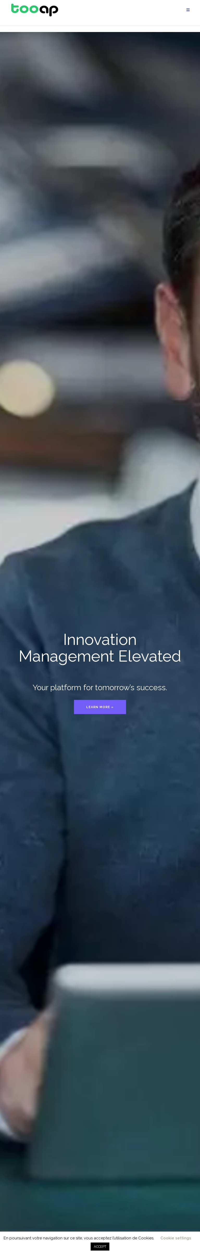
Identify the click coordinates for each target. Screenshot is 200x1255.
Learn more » (100, 707)
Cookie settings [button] (175, 1238)
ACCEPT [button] (100, 1246)
